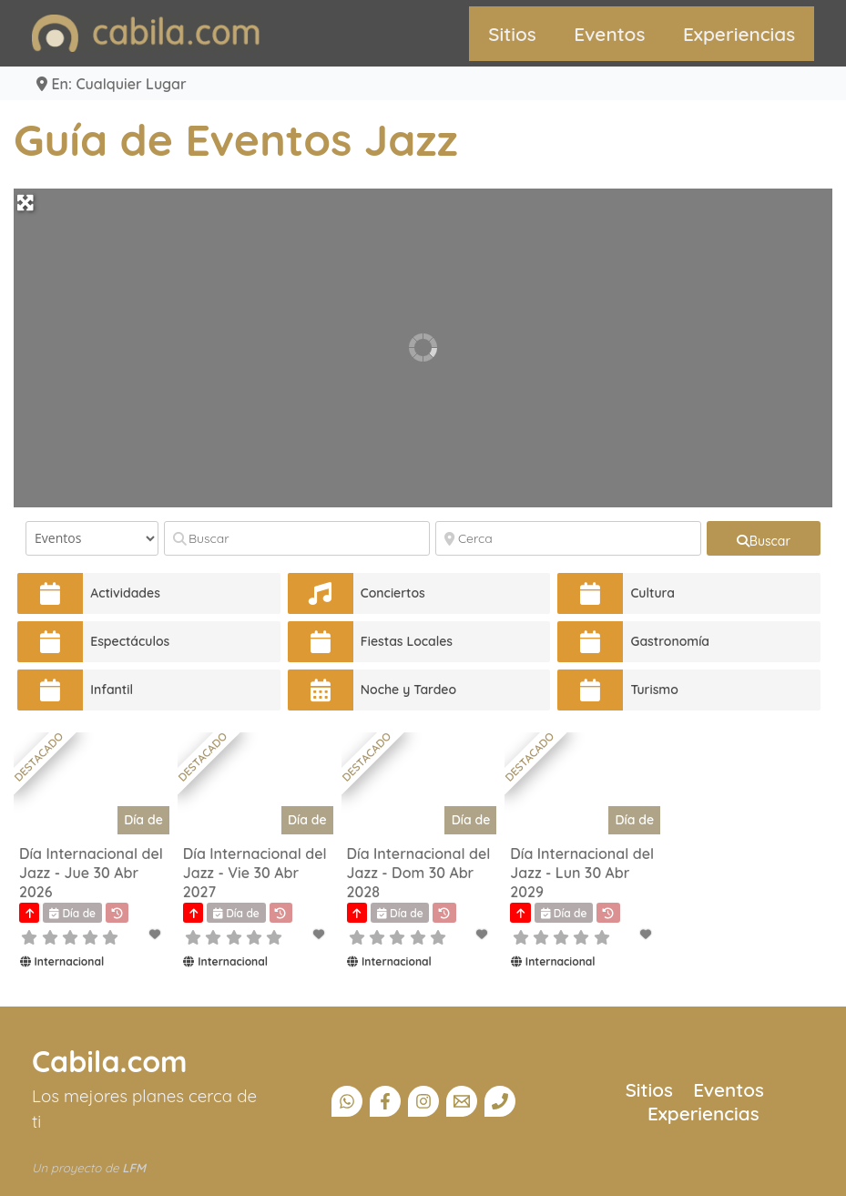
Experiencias (739, 34)
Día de (143, 820)
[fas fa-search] (764, 538)
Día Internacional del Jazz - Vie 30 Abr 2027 (255, 872)
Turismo (654, 689)
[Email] (461, 1101)
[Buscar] (297, 538)
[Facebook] (385, 1101)
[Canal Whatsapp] (346, 1101)
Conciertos (393, 593)
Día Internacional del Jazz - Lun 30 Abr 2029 (582, 872)
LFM (134, 1167)
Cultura (652, 593)
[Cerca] (568, 538)
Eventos (609, 34)
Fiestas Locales (407, 641)
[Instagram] (423, 1101)
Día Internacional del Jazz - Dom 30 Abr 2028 (419, 872)
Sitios (512, 34)
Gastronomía (669, 641)
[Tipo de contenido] (91, 538)
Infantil (111, 689)
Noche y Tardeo (408, 689)
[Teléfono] (499, 1101)
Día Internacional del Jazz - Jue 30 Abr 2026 (91, 872)
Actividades (125, 593)
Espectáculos (129, 641)
